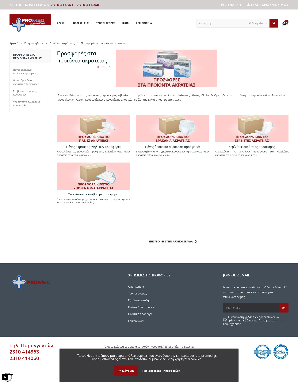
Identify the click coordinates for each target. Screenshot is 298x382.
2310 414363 (62, 4)
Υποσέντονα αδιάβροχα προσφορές (26, 103)
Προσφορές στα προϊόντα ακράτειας (27, 56)
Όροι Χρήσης (136, 286)
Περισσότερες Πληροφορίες (161, 371)
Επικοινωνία (135, 321)
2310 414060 (88, 4)
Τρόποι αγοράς (137, 293)
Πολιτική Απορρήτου (141, 314)
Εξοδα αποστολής (139, 300)
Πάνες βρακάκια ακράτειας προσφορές (26, 82)
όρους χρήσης (232, 324)
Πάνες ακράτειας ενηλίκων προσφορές (25, 71)
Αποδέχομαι (126, 371)
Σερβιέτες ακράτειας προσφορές (25, 92)
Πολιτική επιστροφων (141, 307)
